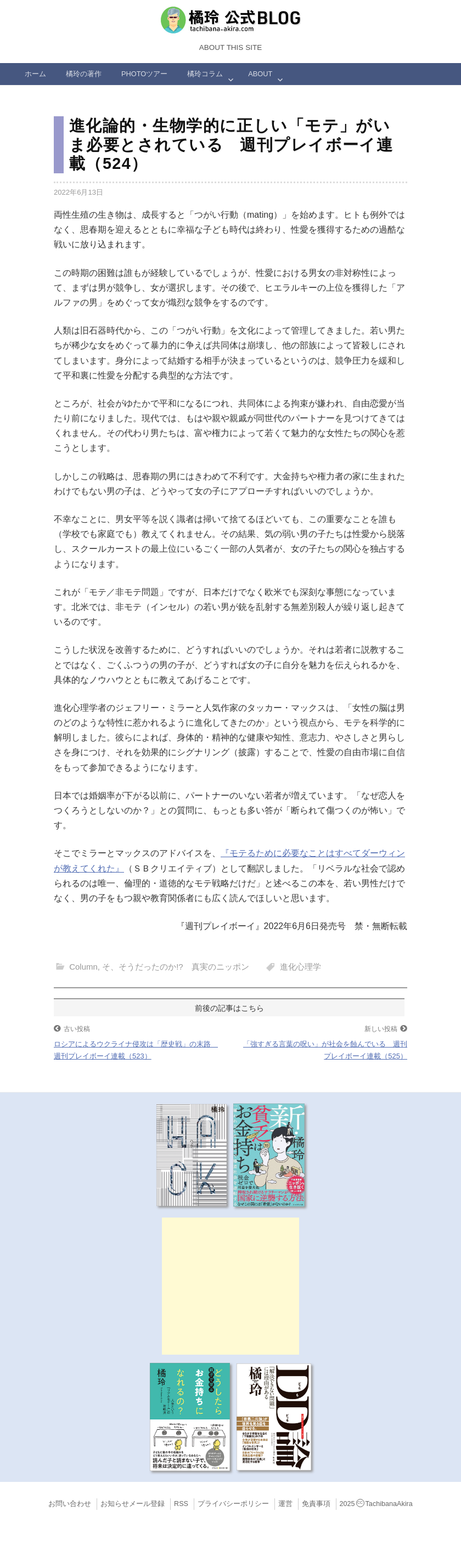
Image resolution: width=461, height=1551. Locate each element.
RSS (181, 1504)
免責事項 (316, 1504)
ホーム (35, 74)
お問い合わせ (69, 1504)
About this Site (230, 47)
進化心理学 (300, 966)
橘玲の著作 (84, 74)
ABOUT (260, 74)
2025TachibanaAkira (376, 1504)
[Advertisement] (230, 1286)
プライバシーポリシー (233, 1504)
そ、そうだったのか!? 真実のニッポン (175, 966)
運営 (285, 1504)
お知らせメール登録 (132, 1504)
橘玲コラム (205, 74)
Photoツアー (144, 74)
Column (83, 966)
